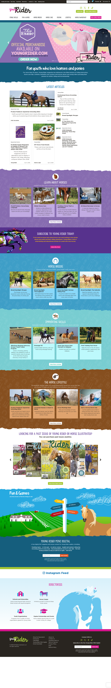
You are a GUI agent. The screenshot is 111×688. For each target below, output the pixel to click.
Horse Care (49, 20)
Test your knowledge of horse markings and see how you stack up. (67, 413)
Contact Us (31, 3)
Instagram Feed (57, 575)
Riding (59, 20)
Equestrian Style (15, 111)
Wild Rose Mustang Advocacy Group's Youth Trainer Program (20, 349)
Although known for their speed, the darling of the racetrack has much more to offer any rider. (44, 297)
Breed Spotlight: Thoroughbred (39, 293)
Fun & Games (26, 20)
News (36, 3)
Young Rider (14, 165)
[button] (98, 4)
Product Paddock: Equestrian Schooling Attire (25, 114)
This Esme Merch (96, 20)
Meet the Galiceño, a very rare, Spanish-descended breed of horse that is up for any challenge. (90, 296)
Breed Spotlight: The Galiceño (90, 292)
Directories (36, 643)
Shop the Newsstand (39, 641)
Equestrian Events (15, 144)
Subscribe (80, 13)
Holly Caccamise (15, 122)
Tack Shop (13, 3)
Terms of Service (53, 646)
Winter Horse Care (40, 208)
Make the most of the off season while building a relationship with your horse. (90, 351)
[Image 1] (53, 63)
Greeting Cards (41, 3)
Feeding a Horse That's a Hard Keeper (65, 209)
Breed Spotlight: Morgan (70, 117)
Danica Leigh (37, 165)
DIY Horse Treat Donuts (41, 147)
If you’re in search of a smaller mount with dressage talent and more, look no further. (67, 297)
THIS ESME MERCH (91, 13)
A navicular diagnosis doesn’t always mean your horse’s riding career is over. (90, 212)
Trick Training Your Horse (89, 347)
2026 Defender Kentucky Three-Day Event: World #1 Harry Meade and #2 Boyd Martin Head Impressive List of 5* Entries (69, 145)
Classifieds (18, 3)
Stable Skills (14, 20)
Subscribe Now (55, 249)
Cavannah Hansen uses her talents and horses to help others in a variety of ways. (43, 415)
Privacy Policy (52, 648)
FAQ (50, 650)
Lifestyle (68, 20)
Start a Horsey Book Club (89, 410)
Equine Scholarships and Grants (44, 618)
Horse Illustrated (37, 648)
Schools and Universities (20, 601)
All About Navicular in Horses (90, 208)
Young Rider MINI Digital (40, 646)
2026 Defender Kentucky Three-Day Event (68, 134)
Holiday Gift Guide (5, 3)
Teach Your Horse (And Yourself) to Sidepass (65, 348)
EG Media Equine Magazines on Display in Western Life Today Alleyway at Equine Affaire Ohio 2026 (20, 149)
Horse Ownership (80, 20)
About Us (51, 641)
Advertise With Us (54, 645)
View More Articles (55, 224)
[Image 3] (58, 63)
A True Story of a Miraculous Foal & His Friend (69, 125)
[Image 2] (55, 63)
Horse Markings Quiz (64, 410)
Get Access (64, 557)
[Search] (77, 4)
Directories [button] (24, 3)
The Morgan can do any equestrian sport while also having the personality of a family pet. (20, 296)
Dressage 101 (38, 347)
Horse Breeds (38, 20)
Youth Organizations (20, 618)
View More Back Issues (55, 485)
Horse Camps (44, 601)
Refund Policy (52, 651)
